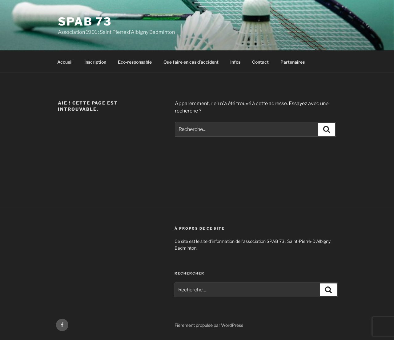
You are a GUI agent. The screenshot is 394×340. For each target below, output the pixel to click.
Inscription (95, 62)
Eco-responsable (135, 62)
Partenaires (292, 62)
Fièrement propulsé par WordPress (209, 325)
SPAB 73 (85, 21)
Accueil (65, 62)
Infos (235, 62)
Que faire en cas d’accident (191, 62)
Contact (260, 62)
